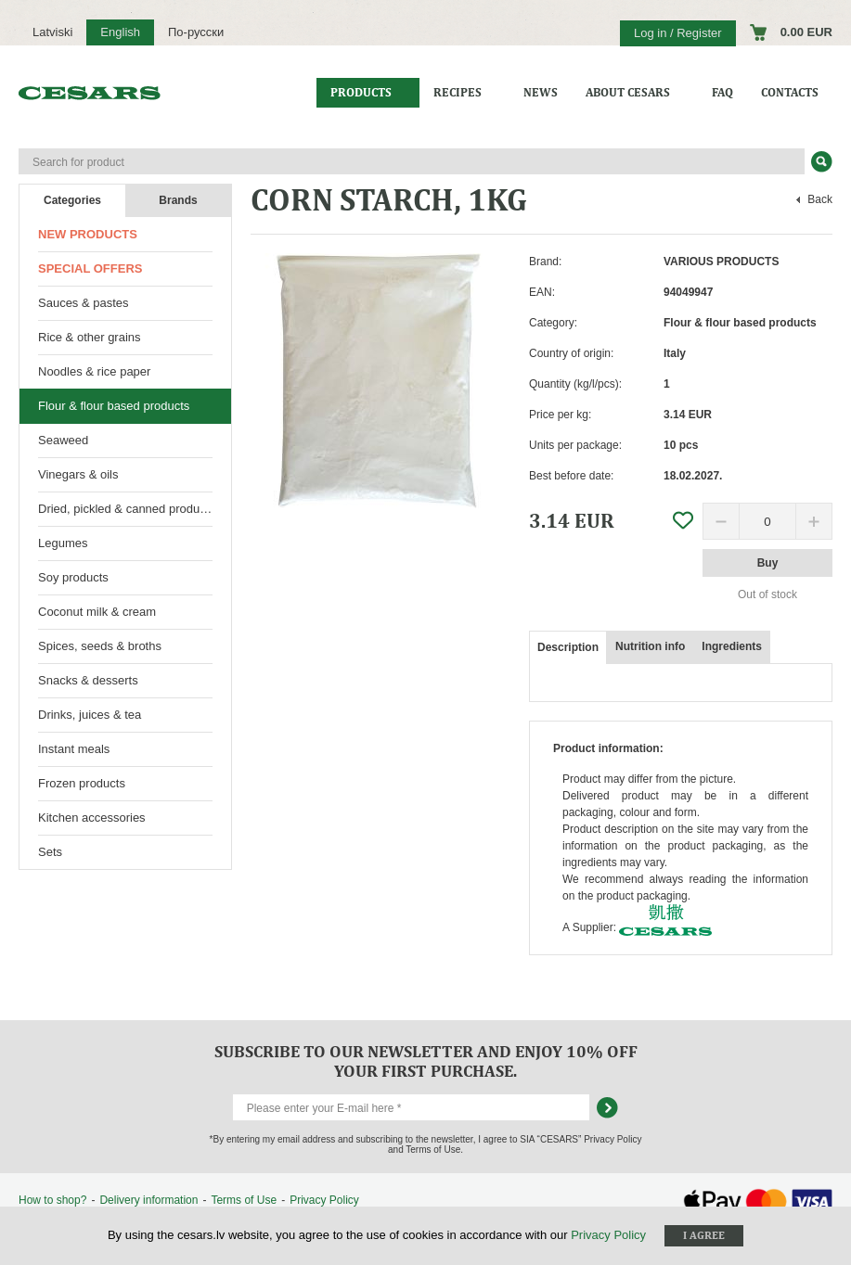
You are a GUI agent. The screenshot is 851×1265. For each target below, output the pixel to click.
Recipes (457, 92)
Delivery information (148, 1200)
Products (361, 92)
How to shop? (52, 1200)
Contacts (790, 92)
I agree (704, 1235)
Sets (50, 852)
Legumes (62, 543)
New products (87, 234)
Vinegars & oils (78, 474)
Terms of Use (244, 1200)
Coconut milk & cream (97, 612)
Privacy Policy (324, 1200)
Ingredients (732, 646)
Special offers (90, 268)
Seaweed (63, 440)
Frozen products (81, 783)
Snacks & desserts (88, 680)
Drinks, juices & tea (89, 715)
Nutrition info (650, 646)
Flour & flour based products (113, 406)
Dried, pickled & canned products (126, 509)
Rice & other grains (89, 337)
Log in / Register (678, 33)
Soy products (73, 577)
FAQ (722, 92)
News (540, 92)
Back (819, 199)
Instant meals (74, 749)
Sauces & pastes (83, 303)
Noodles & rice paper (94, 371)
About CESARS (628, 92)
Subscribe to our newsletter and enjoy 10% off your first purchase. (426, 1060)
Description (568, 647)
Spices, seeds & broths (99, 646)
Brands (178, 200)
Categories (72, 200)
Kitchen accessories (92, 817)
